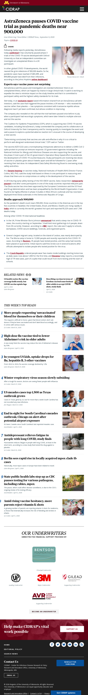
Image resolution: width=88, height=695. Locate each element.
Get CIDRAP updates (66, 692)
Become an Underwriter (44, 612)
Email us (11, 675)
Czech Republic (17, 253)
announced (46, 220)
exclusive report (25, 100)
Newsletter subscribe (70, 663)
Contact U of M (36, 694)
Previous (27, 275)
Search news (11, 654)
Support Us (72, 629)
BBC (45, 226)
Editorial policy (13, 649)
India (6, 208)
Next (30, 275)
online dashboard (39, 79)
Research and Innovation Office (15, 694)
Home (7, 645)
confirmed (14, 53)
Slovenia (56, 256)
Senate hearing (15, 170)
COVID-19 (14, 40)
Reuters (26, 241)
